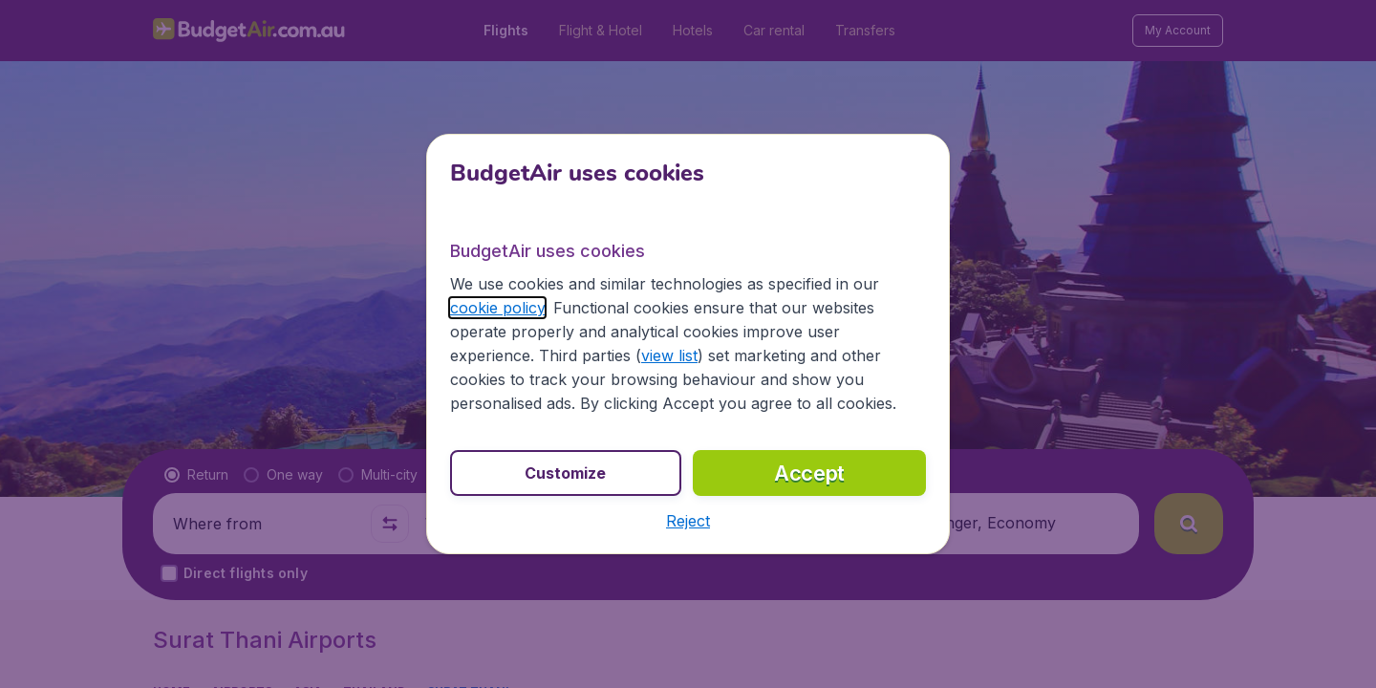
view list (669, 355)
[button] (688, 520)
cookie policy (497, 307)
